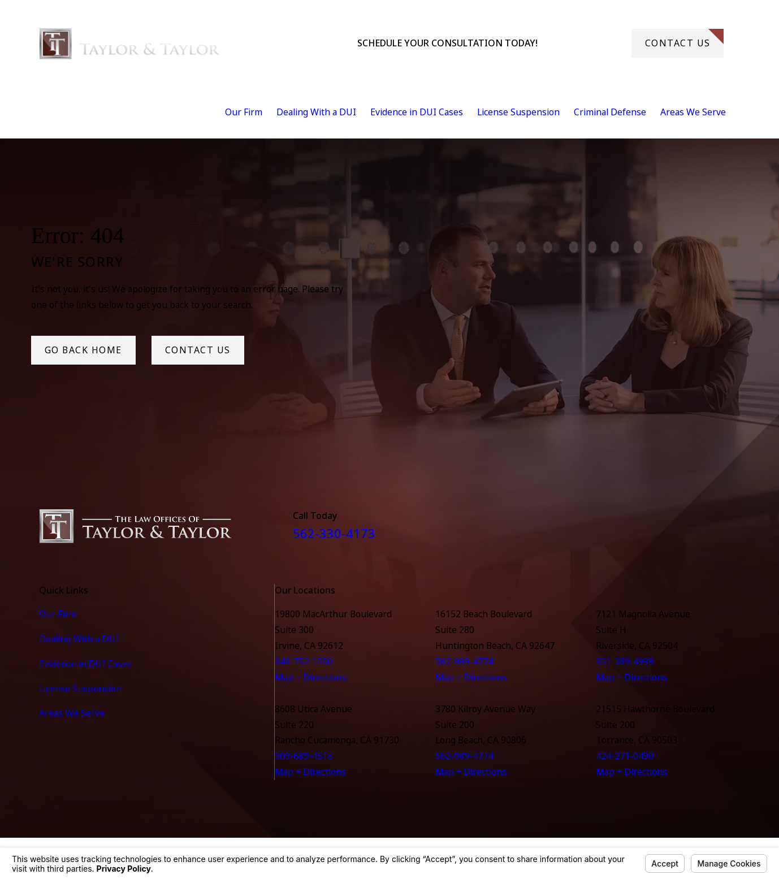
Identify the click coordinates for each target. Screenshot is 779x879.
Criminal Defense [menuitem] (610, 112)
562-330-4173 (584, 43)
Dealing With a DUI (79, 639)
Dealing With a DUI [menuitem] (316, 112)
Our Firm (57, 614)
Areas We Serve (72, 713)
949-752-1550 (303, 661)
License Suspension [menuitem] (518, 112)
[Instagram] (734, 530)
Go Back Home (83, 350)
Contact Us (684, 39)
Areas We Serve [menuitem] (693, 112)
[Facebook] (705, 530)
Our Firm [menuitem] (243, 112)
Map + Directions (310, 677)
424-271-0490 (625, 756)
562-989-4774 (464, 661)
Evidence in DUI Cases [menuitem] (416, 112)
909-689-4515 (303, 756)
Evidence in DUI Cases (85, 663)
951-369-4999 (625, 661)
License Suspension (80, 688)
